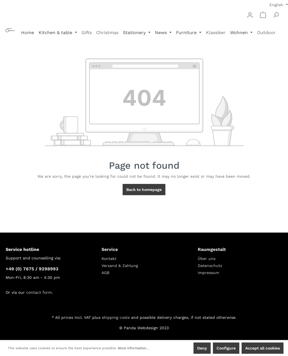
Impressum (208, 272)
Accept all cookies (262, 348)
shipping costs (116, 317)
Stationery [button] (135, 32)
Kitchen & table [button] (56, 32)
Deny (202, 348)
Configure (226, 348)
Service (110, 249)
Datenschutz (210, 265)
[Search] (275, 15)
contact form (39, 292)
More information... (133, 348)
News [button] (161, 32)
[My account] (250, 15)
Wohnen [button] (239, 32)
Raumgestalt (212, 249)
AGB (105, 272)
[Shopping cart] (262, 15)
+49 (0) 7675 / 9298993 (32, 269)
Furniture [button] (187, 32)
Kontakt (109, 258)
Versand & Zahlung (120, 265)
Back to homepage (144, 189)
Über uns (206, 258)
